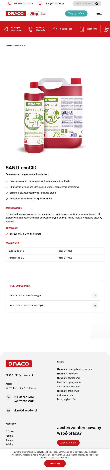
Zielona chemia (65, 397)
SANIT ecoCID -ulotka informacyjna (54, 297)
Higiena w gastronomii (68, 379)
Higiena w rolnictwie (67, 375)
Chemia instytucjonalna (69, 384)
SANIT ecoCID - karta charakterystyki (54, 307)
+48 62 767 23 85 (23, 403)
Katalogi (10, 446)
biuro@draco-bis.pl (25, 412)
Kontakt (9, 441)
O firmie (9, 433)
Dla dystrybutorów (66, 401)
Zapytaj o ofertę (77, 13)
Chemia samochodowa (68, 388)
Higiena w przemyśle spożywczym (74, 371)
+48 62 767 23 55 (23, 398)
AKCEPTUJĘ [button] (55, 464)
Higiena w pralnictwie (68, 392)
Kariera (9, 437)
